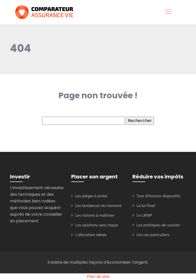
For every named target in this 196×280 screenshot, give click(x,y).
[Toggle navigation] (168, 12)
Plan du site (98, 276)
